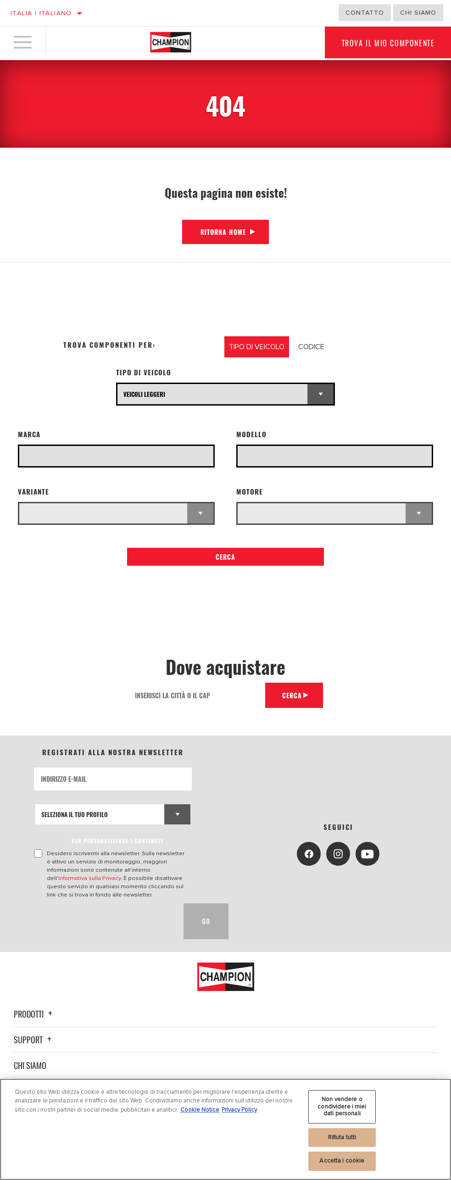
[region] (225, 1129)
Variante (33, 491)
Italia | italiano (41, 13)
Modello (251, 434)
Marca (29, 434)
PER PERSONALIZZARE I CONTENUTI (117, 841)
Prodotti (34, 1014)
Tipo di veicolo (143, 372)
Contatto (364, 13)
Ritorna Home (223, 232)
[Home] (170, 43)
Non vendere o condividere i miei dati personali (341, 1106)
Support (34, 1040)
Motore (249, 491)
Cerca (225, 557)
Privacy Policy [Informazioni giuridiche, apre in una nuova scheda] (239, 1109)
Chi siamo (30, 1065)
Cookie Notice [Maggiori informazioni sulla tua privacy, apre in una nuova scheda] (199, 1109)
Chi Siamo (418, 13)
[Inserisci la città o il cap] (195, 695)
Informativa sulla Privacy (89, 878)
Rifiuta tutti (342, 1137)
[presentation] (103, 921)
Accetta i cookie (341, 1160)
